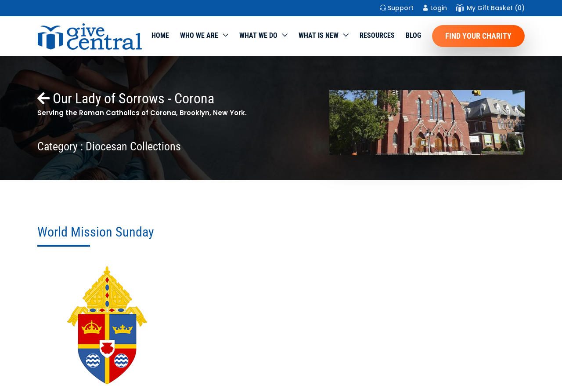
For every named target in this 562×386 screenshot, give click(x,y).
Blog (413, 35)
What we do (258, 35)
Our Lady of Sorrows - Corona (125, 98)
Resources (377, 35)
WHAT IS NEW (319, 35)
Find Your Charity (478, 35)
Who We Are (199, 35)
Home (160, 35)
